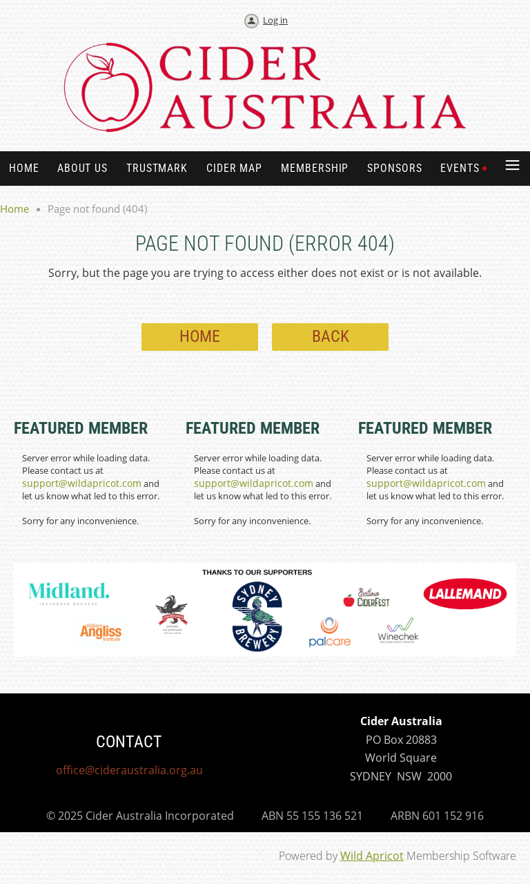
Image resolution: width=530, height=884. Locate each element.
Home (14, 208)
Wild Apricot (372, 855)
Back (330, 336)
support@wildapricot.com (81, 483)
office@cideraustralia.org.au (129, 770)
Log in (275, 20)
